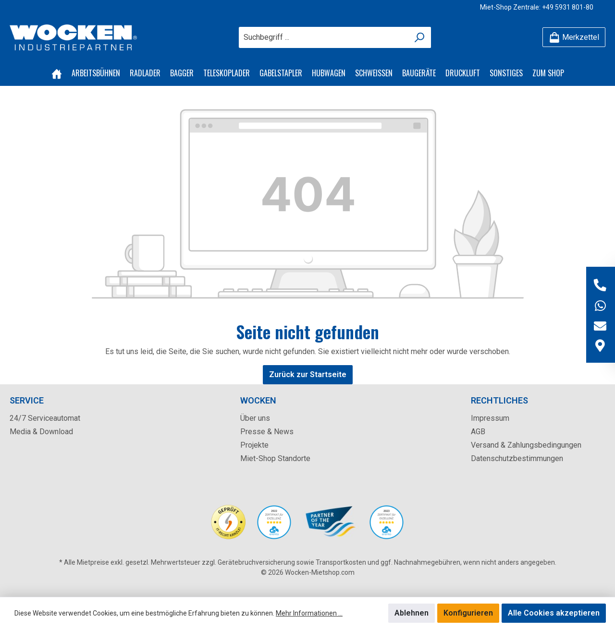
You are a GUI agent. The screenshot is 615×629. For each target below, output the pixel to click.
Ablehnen (411, 612)
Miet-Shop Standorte (275, 458)
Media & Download (41, 431)
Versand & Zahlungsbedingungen (526, 445)
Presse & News (267, 431)
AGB (478, 431)
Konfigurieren (468, 612)
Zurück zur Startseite (307, 374)
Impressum (490, 418)
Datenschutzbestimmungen (517, 458)
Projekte (254, 445)
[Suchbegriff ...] (324, 37)
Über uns (255, 418)
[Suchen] (419, 37)
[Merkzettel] (573, 37)
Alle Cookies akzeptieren (554, 612)
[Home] (57, 73)
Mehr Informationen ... (309, 613)
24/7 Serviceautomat (45, 418)
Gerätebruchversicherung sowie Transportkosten (292, 562)
